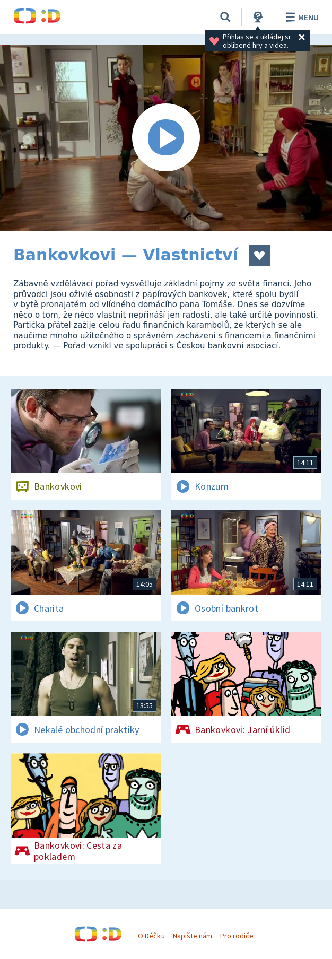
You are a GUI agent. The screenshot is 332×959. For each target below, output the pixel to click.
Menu (300, 17)
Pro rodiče (237, 935)
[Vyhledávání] (225, 17)
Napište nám (192, 935)
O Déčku (151, 935)
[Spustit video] (166, 138)
